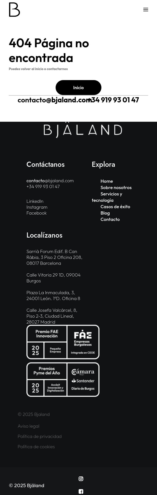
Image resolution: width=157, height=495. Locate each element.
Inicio (78, 87)
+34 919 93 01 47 (113, 99)
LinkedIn (34, 201)
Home (107, 181)
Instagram (37, 207)
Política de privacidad (40, 436)
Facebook (36, 213)
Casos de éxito (115, 206)
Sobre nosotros (116, 187)
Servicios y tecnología (107, 197)
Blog (105, 213)
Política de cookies (36, 446)
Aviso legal (28, 426)
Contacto (110, 219)
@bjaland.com (55, 99)
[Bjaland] (14, 9)
